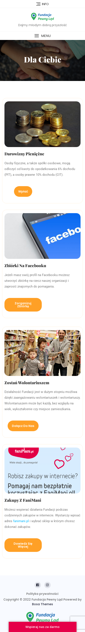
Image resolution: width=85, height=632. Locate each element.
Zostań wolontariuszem (26, 382)
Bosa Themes (42, 604)
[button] (42, 36)
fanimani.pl (21, 521)
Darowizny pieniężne (24, 153)
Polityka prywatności (42, 594)
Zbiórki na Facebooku (25, 265)
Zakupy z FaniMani (22, 500)
